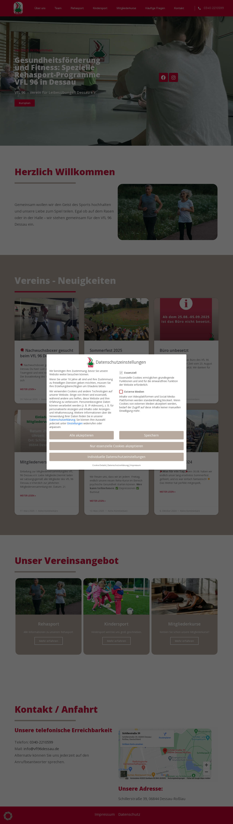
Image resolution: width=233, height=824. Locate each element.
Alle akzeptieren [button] (82, 435)
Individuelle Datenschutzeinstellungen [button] (116, 457)
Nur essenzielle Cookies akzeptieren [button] (116, 446)
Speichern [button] (151, 435)
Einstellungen (75, 423)
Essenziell (129, 372)
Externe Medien (133, 391)
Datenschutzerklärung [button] (118, 465)
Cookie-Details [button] (99, 465)
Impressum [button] (135, 465)
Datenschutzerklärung (62, 419)
